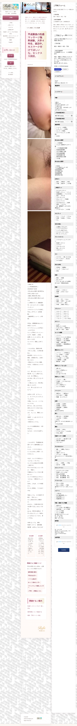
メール (10, 55)
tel (10, 63)
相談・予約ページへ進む (34, 615)
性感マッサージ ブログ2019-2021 (10, 32)
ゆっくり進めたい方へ (34, 582)
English (10, 42)
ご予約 (10, 17)
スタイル (10, 27)
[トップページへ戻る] (11, 7)
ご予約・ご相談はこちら (34, 591)
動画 (10, 40)
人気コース (10, 25)
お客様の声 (10, 29)
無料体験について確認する (35, 612)
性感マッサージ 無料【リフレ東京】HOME (35, 17)
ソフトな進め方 (32, 579)
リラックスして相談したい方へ (36, 586)
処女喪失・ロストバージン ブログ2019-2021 (10, 36)
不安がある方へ (32, 575)
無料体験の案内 (32, 572)
